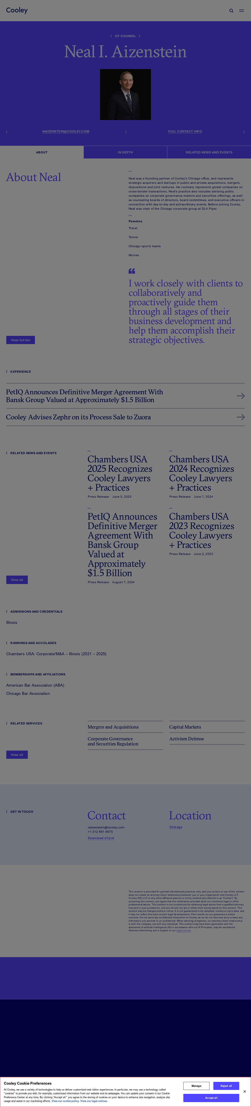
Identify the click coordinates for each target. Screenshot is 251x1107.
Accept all (211, 1097)
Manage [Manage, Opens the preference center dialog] (196, 1085)
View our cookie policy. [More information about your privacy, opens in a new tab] (65, 1100)
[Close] (244, 1091)
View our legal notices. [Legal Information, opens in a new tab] (94, 1100)
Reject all (226, 1085)
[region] (125, 1092)
